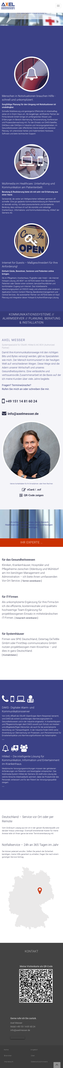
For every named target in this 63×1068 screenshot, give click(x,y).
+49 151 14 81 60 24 (21, 401)
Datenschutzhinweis (39, 1062)
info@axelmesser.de (23, 414)
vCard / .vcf (34, 489)
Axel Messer (8, 6)
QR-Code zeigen (33, 495)
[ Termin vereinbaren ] (31, 581)
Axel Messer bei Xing (17, 1037)
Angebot (34, 1050)
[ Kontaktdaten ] (9, 655)
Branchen (8, 1056)
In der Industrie (36, 730)
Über (33, 1056)
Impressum (8, 1062)
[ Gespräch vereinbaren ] (26, 618)
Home (6, 1050)
